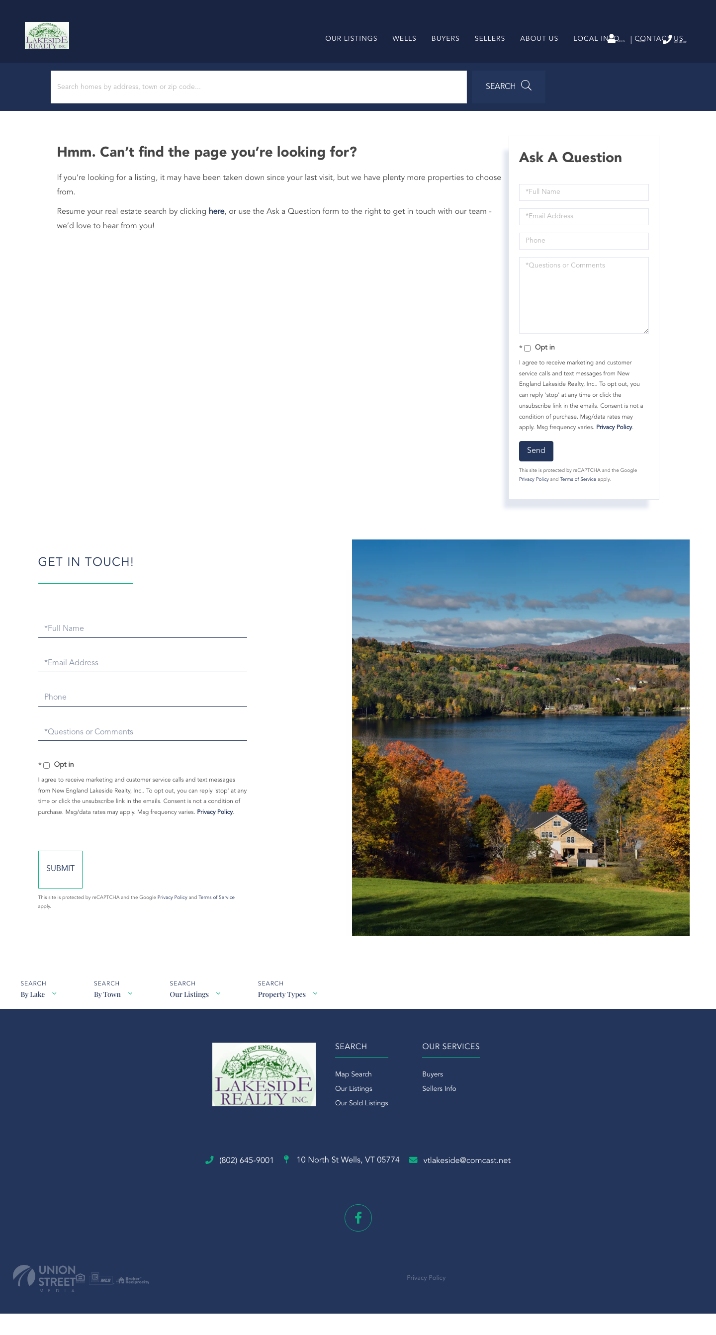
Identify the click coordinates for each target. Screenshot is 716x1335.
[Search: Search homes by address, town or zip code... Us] (133, 106)
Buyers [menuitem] (441, 56)
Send (534, 470)
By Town (109, 1025)
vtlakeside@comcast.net (502, 1192)
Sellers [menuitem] (485, 56)
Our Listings (194, 1025)
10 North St (338, 1193)
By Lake (32, 1025)
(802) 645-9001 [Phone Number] (650, 39)
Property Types (289, 1025)
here (222, 231)
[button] (275, 106)
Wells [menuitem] (400, 56)
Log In (548, 40)
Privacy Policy (611, 447)
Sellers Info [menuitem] (439, 1136)
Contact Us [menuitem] (654, 56)
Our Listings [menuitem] (347, 56)
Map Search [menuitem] (343, 1122)
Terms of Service (575, 499)
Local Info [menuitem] (592, 56)
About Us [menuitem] (535, 56)
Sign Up (592, 40)
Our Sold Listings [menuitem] (351, 1151)
